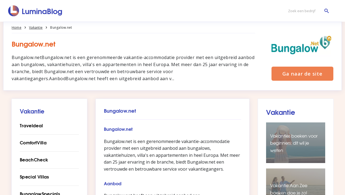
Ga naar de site (302, 73)
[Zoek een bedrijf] (307, 11)
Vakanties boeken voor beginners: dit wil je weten (294, 142)
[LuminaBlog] (35, 11)
